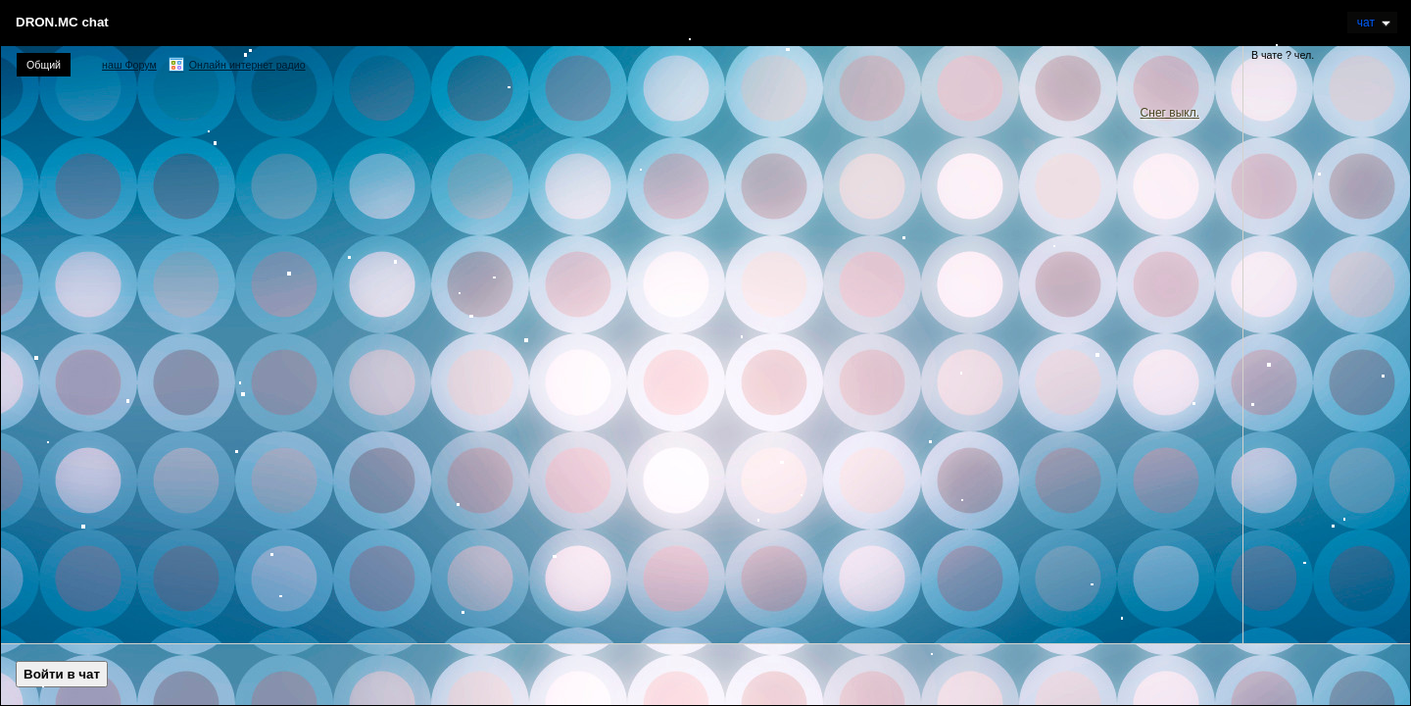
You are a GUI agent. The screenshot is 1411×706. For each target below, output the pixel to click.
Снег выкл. (1170, 113)
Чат (1373, 22)
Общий (43, 65)
